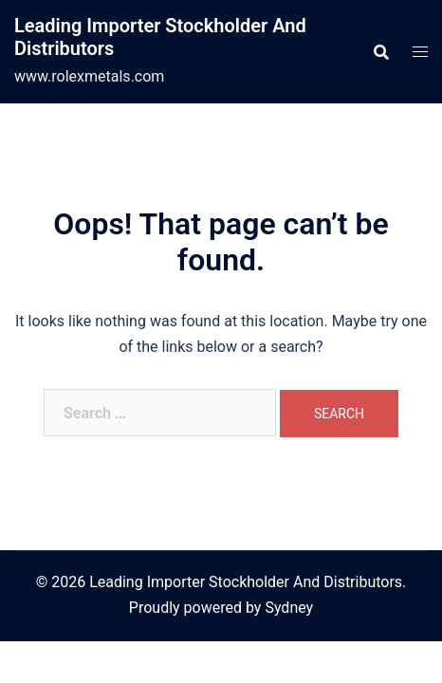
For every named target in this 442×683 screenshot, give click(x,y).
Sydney (289, 608)
